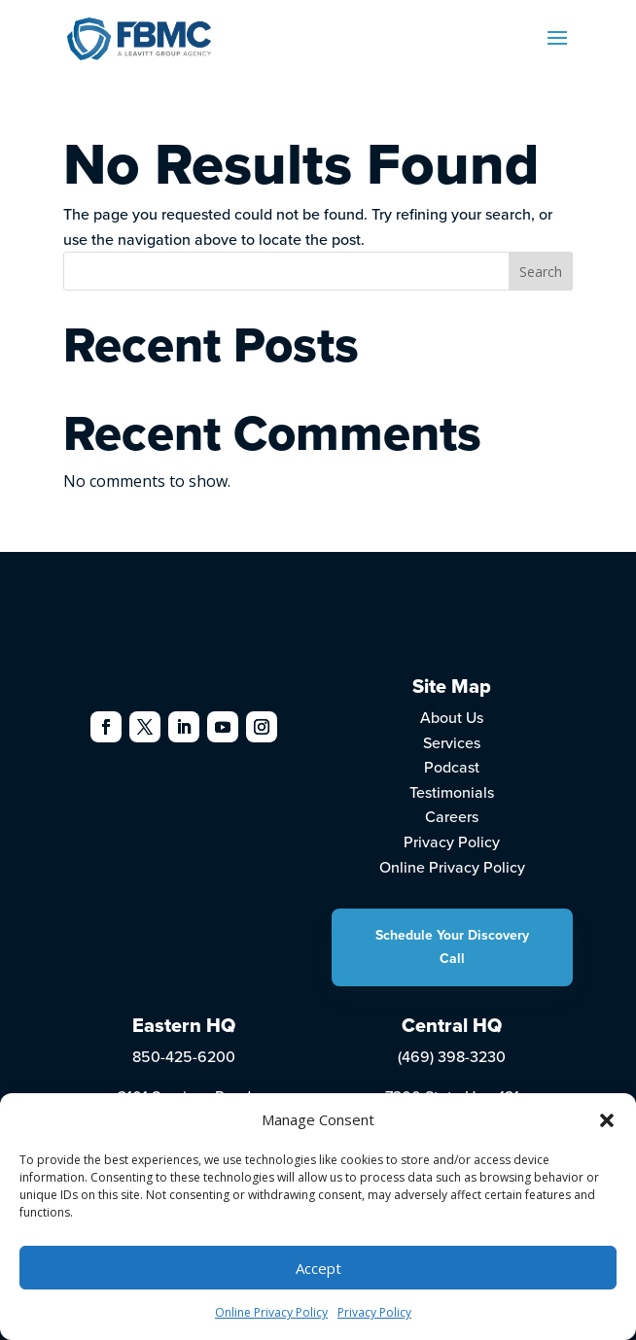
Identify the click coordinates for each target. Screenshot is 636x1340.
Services (451, 742)
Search (540, 271)
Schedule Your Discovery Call (452, 946)
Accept (318, 1268)
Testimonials (451, 792)
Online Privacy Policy (271, 1312)
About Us (451, 717)
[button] (607, 1120)
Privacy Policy (374, 1312)
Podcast (451, 766)
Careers (451, 816)
